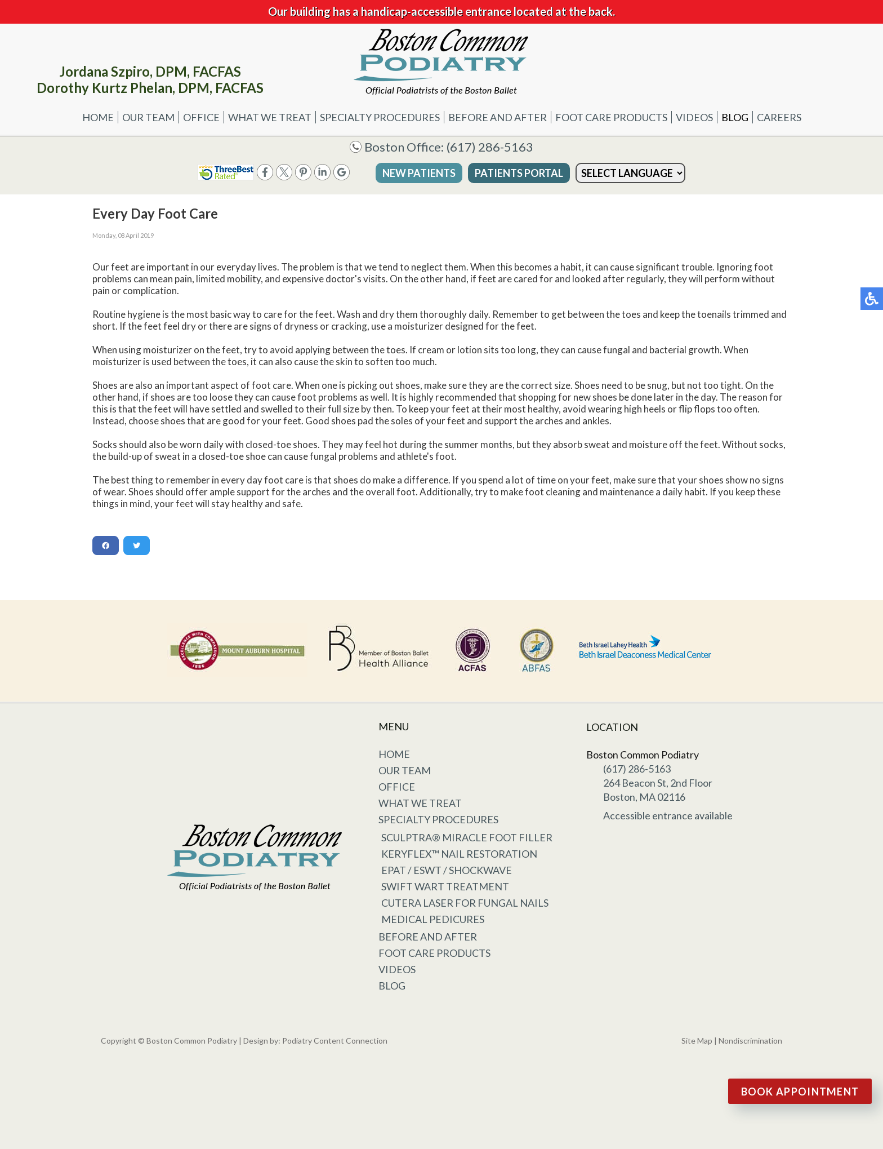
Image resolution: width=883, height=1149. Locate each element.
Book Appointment (800, 1091)
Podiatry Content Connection (334, 1040)
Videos (694, 117)
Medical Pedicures (432, 919)
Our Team (148, 117)
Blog (734, 117)
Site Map (696, 1040)
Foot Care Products (611, 117)
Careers (779, 117)
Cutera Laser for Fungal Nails (464, 903)
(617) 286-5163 (490, 146)
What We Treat (269, 117)
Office (201, 117)
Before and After (497, 117)
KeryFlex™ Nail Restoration (459, 854)
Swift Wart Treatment (445, 886)
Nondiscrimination (750, 1040)
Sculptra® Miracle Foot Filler (466, 837)
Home (98, 117)
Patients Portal (519, 173)
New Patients (419, 173)
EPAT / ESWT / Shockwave (446, 870)
